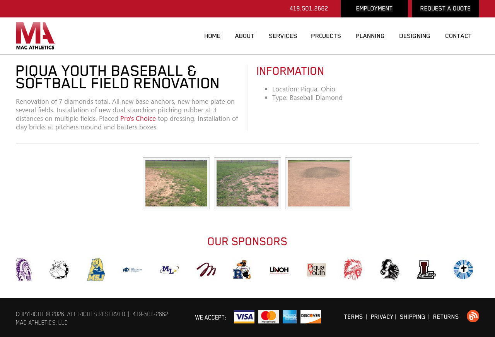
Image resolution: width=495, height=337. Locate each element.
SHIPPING (412, 316)
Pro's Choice (138, 118)
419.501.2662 (309, 8)
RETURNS (446, 316)
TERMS (353, 316)
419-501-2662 (150, 314)
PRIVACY (382, 316)
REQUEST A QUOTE (445, 8)
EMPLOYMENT (374, 8)
